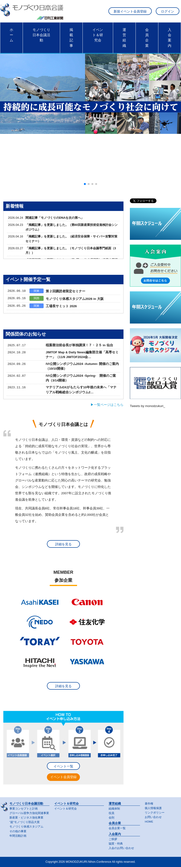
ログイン (167, 11)
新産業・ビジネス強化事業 (26, 817)
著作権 (149, 803)
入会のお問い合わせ (121, 848)
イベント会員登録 (63, 777)
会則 (111, 817)
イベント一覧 (63, 766)
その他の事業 (17, 831)
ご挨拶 (113, 839)
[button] (85, 184)
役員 (111, 813)
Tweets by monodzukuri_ (147, 406)
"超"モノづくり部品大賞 (24, 822)
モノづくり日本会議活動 (41, 35)
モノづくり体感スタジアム (26, 826)
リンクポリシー (155, 812)
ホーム (11, 35)
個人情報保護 (153, 808)
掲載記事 (71, 38)
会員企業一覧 (117, 828)
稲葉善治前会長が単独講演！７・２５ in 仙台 (79, 345)
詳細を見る (63, 544)
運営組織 (124, 38)
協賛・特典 (116, 843)
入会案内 (169, 38)
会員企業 (147, 38)
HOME (149, 821)
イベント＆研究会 (97, 35)
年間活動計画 (17, 835)
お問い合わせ (153, 817)
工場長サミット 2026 (61, 306)
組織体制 (114, 808)
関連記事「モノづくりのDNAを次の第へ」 (54, 217)
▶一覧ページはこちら (106, 405)
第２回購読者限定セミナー (65, 291)
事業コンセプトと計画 (23, 808)
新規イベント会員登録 (130, 11)
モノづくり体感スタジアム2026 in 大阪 (75, 299)
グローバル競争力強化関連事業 (29, 813)
